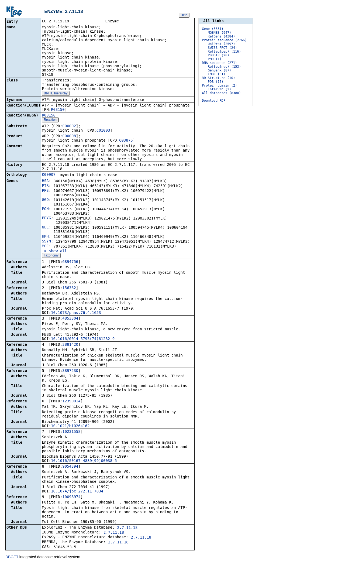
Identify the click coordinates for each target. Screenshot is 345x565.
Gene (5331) (212, 29)
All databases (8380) (221, 93)
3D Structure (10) (218, 78)
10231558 (71, 432)
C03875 (126, 141)
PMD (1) (215, 59)
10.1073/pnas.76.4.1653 (76, 313)
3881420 (70, 345)
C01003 (103, 131)
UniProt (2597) (221, 44)
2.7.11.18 (127, 528)
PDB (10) (215, 82)
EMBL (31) (216, 74)
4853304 (70, 319)
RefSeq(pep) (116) (224, 51)
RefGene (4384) (221, 36)
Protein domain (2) (219, 85)
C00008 (69, 136)
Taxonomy (51, 256)
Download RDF (213, 100)
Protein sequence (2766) (224, 40)
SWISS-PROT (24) (222, 48)
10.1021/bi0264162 (70, 426)
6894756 (70, 262)
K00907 (49, 175)
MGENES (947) (219, 33)
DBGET (11, 557)
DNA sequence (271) (219, 63)
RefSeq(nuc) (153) (224, 67)
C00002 (69, 126)
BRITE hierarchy (55, 94)
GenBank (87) (219, 70)
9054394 (70, 467)
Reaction (50, 120)
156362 (69, 288)
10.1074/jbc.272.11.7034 (77, 491)
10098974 (71, 497)
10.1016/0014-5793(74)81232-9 (83, 339)
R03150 (58, 110)
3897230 (70, 371)
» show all (54, 251)
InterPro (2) (219, 89)
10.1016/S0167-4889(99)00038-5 (84, 461)
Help (184, 15)
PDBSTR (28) (218, 55)
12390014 (71, 401)
